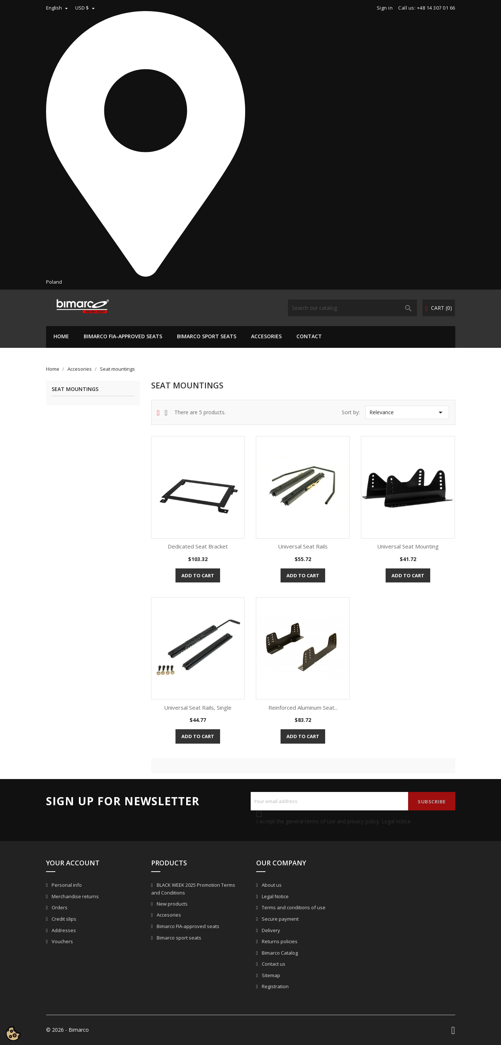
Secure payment (280, 919)
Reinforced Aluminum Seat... (303, 707)
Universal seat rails (303, 546)
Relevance (407, 412)
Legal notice (396, 821)
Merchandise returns (75, 896)
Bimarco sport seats (206, 336)
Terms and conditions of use (293, 907)
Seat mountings (75, 389)
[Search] (352, 308)
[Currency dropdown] (86, 7)
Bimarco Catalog (279, 952)
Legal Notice (275, 896)
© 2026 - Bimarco (67, 1029)
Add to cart (197, 575)
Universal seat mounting (408, 546)
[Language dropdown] (58, 7)
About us (271, 885)
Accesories (266, 336)
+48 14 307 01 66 (436, 7)
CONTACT (309, 336)
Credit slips (63, 919)
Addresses (63, 930)
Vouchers (62, 941)
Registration (275, 986)
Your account (73, 862)
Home (61, 336)
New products (172, 903)
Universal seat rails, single (198, 707)
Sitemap (270, 975)
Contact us (273, 964)
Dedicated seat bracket (198, 546)
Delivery (270, 930)
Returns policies (279, 941)
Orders (59, 907)
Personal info (66, 885)
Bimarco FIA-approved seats (123, 336)
